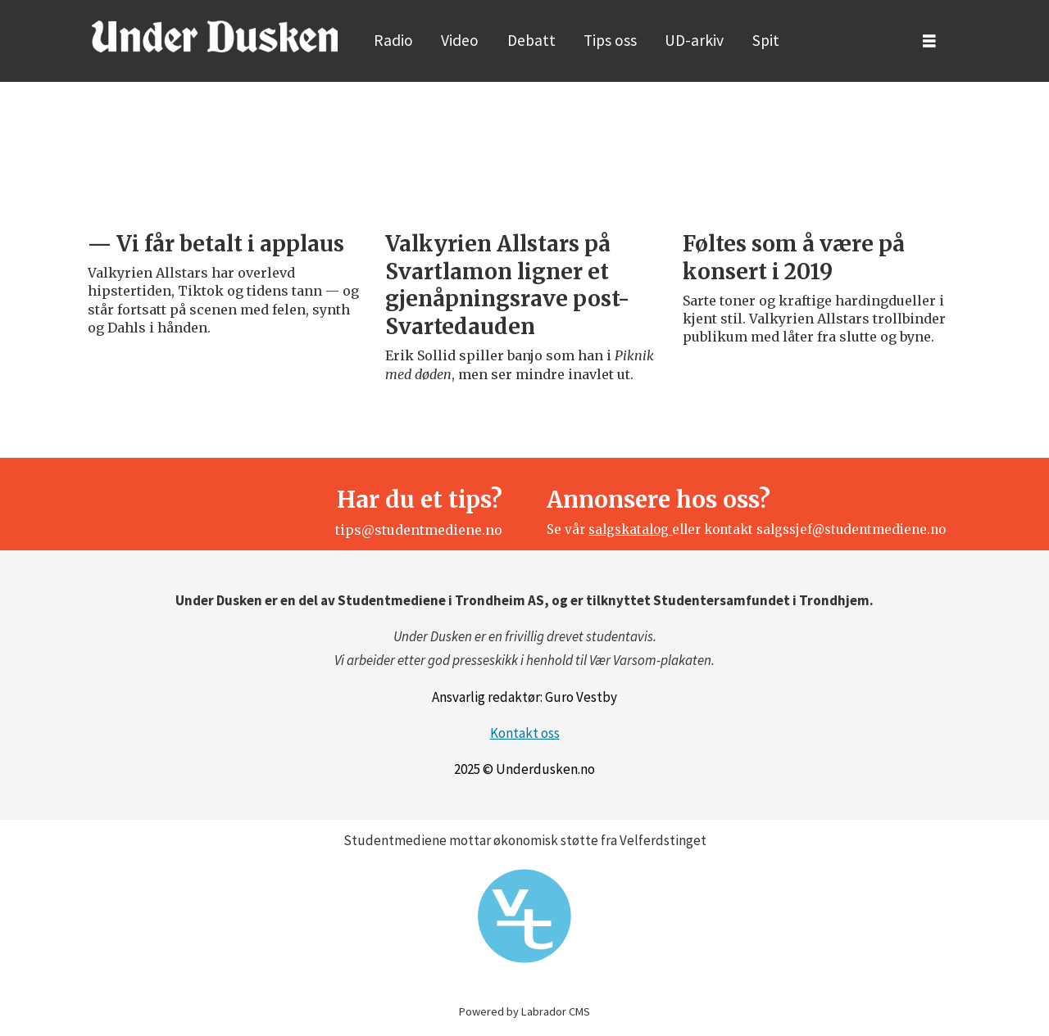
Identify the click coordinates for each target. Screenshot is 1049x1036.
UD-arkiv (694, 40)
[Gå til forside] (215, 36)
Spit (765, 40)
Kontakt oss (525, 733)
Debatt (531, 40)
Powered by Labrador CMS (524, 1011)
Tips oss (610, 40)
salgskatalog (630, 529)
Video (460, 40)
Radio (393, 40)
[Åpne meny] (929, 41)
